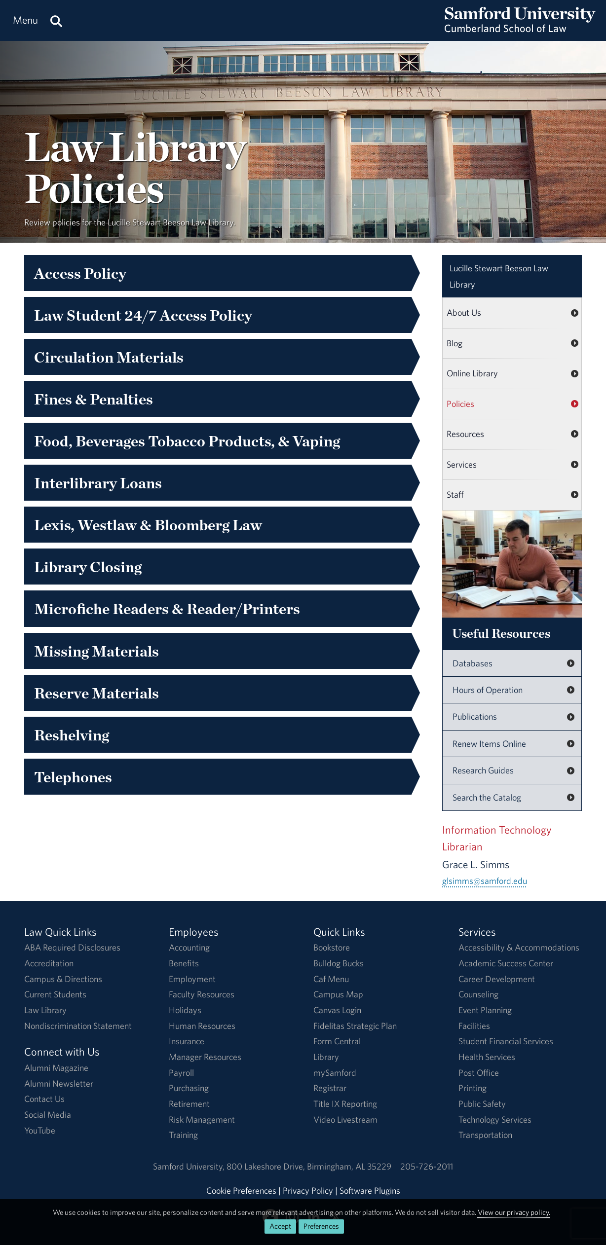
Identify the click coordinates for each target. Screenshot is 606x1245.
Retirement (189, 1103)
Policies (460, 403)
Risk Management (202, 1119)
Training (183, 1134)
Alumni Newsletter (58, 1083)
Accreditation (49, 963)
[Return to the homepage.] (520, 30)
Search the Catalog (487, 797)
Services (462, 464)
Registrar (329, 1088)
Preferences (321, 1226)
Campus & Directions (63, 979)
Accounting (189, 947)
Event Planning (485, 1010)
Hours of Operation (488, 690)
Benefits (184, 963)
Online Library (472, 373)
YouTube (39, 1130)
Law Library (499, 276)
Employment (192, 979)
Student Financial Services (505, 1041)
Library (326, 1056)
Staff (455, 494)
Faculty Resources (201, 994)
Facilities (474, 1025)
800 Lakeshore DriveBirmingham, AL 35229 (309, 1166)
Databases (472, 663)
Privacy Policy (308, 1190)
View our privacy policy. (514, 1212)
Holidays (185, 1010)
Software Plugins (370, 1190)
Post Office (478, 1072)
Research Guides (483, 770)
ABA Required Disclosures (72, 947)
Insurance (186, 1041)
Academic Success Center (505, 963)
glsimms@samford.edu (484, 880)
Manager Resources (205, 1056)
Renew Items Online (489, 743)
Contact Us (44, 1098)
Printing (472, 1088)
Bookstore (331, 947)
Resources (465, 433)
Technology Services (494, 1119)
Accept (280, 1226)
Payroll (181, 1072)
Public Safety (482, 1103)
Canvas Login (337, 1010)
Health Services (486, 1056)
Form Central (337, 1041)
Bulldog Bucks (338, 963)
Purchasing (189, 1088)
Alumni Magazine (56, 1067)
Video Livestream (345, 1119)
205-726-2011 (426, 1166)
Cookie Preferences (241, 1190)
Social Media (47, 1114)
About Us (464, 312)
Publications (475, 716)
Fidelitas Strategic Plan (355, 1025)
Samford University (190, 1166)
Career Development (496, 979)
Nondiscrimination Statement (78, 1025)
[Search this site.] (56, 20)
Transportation (485, 1134)
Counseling (478, 994)
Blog (454, 343)
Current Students (55, 994)
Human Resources (202, 1025)
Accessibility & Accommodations (518, 947)
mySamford (334, 1072)
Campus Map (338, 994)
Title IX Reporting (345, 1103)
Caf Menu (331, 979)
